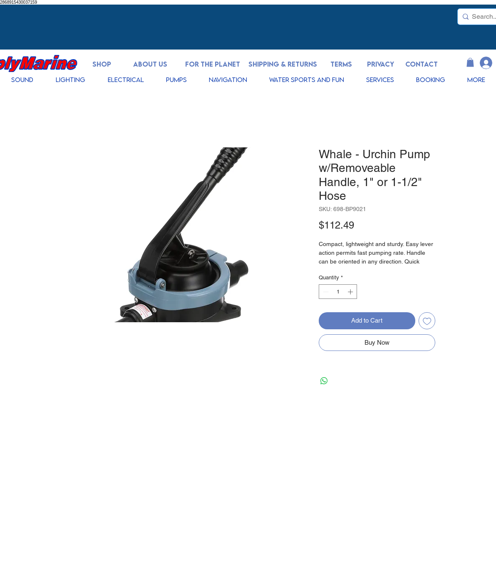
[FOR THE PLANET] (212, 64)
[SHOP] (101, 64)
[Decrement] (325, 292)
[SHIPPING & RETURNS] (282, 64)
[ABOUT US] (150, 64)
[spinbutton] (338, 292)
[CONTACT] (421, 64)
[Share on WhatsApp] (324, 381)
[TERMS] (341, 64)
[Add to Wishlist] (427, 320)
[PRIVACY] (380, 64)
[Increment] (351, 292)
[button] (470, 62)
